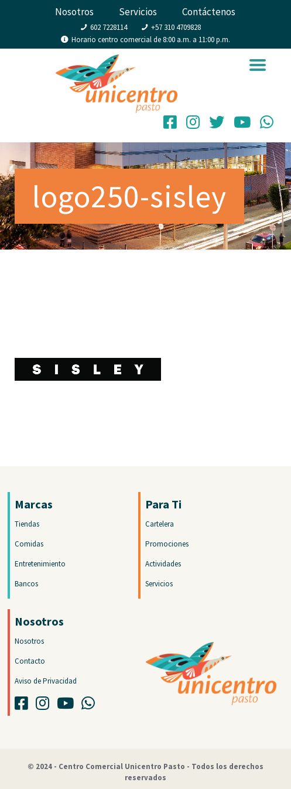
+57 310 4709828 (176, 27)
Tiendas (27, 524)
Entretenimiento (40, 564)
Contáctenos (208, 11)
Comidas (29, 544)
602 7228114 (108, 27)
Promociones (167, 544)
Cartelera (159, 524)
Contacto (30, 661)
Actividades (163, 564)
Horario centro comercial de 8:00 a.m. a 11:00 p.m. (150, 40)
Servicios (138, 11)
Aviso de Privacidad (46, 681)
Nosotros (74, 11)
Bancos (26, 584)
